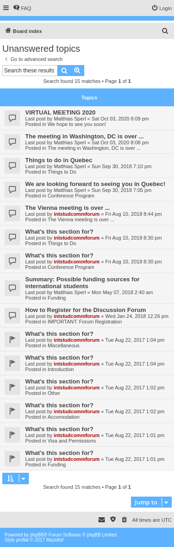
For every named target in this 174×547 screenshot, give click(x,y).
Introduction (61, 369)
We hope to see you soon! (77, 124)
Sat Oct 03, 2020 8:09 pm (120, 118)
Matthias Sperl (70, 118)
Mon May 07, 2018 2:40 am (122, 292)
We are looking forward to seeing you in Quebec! (95, 184)
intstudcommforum (76, 214)
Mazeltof (55, 539)
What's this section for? (59, 231)
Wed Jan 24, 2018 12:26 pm (137, 316)
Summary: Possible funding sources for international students (82, 283)
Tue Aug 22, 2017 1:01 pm (134, 435)
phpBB (37, 534)
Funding (57, 298)
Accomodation (64, 417)
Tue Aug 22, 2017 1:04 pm (134, 340)
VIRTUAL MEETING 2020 (60, 112)
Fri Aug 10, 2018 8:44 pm (133, 214)
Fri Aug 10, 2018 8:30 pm (133, 238)
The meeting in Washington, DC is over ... (84, 136)
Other (54, 393)
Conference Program (71, 195)
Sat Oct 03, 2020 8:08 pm (120, 142)
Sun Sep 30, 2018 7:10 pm (122, 166)
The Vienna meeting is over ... (67, 207)
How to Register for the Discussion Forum (85, 309)
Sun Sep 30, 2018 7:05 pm (122, 190)
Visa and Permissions (72, 440)
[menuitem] (22, 8)
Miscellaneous (64, 345)
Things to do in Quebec (58, 160)
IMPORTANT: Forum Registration (85, 321)
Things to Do (62, 172)
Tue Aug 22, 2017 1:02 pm (134, 387)
